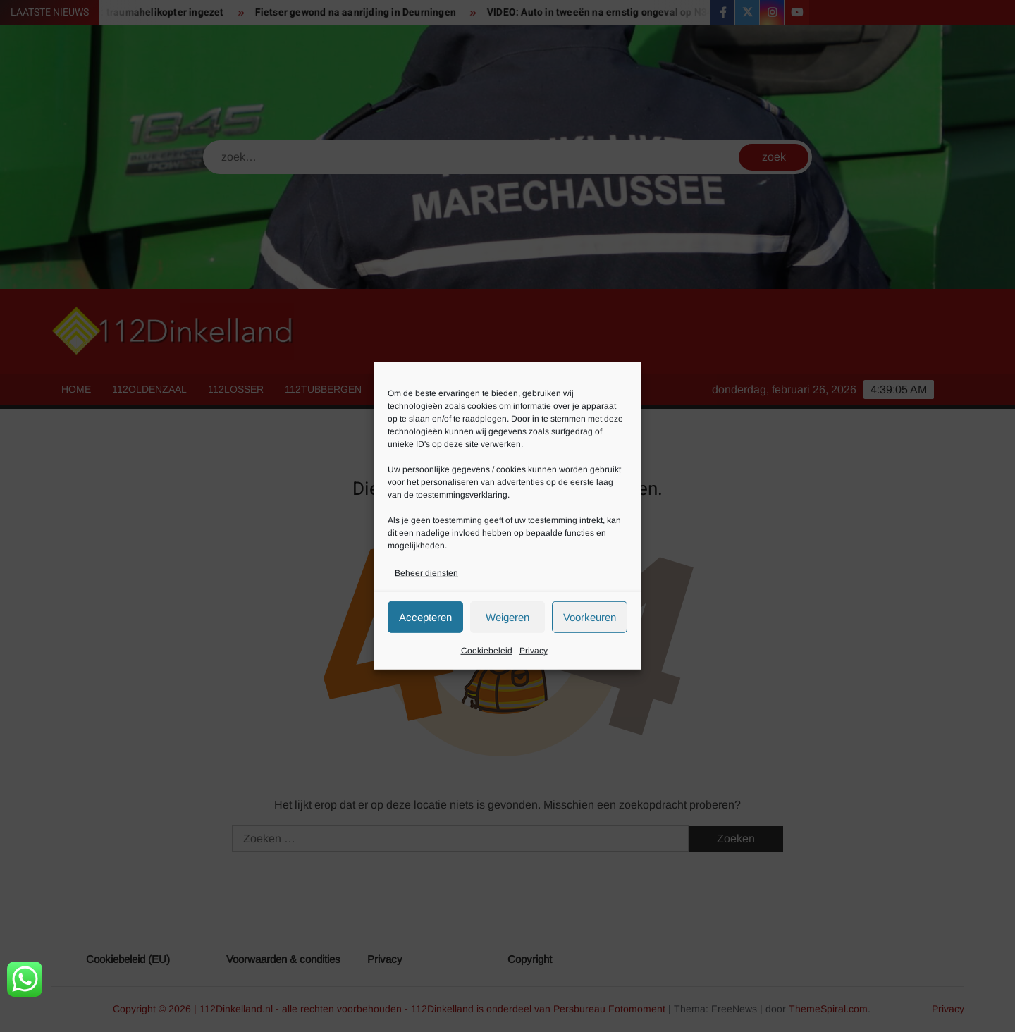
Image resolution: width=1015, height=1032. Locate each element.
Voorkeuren (589, 617)
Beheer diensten (426, 573)
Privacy (533, 651)
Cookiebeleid (486, 651)
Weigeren (507, 617)
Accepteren (425, 617)
